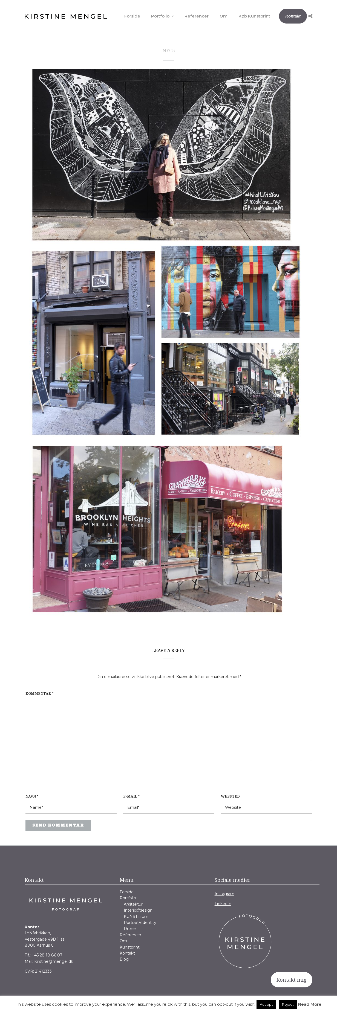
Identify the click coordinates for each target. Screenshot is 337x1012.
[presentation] (60, 780)
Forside (132, 16)
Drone (130, 928)
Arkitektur (133, 904)
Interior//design (138, 910)
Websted (230, 796)
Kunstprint (130, 947)
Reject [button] (288, 1004)
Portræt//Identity (140, 922)
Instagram (224, 893)
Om (223, 16)
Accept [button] (266, 1004)
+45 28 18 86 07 (47, 955)
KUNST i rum (136, 916)
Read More (309, 1004)
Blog (124, 959)
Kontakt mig (291, 979)
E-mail (131, 796)
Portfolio (160, 16)
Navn (32, 796)
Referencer (197, 16)
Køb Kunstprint (254, 16)
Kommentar (39, 693)
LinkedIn (223, 903)
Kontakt (293, 16)
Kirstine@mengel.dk (53, 961)
